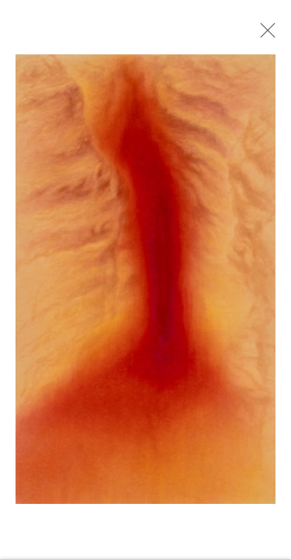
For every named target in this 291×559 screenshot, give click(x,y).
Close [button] (267, 35)
